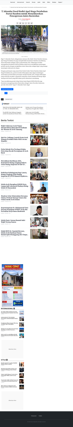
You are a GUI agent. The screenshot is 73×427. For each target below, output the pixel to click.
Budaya (54, 2)
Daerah (28, 2)
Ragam (60, 2)
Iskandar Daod (9, 99)
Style (43, 2)
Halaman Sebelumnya (7, 89)
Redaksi (40, 415)
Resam (33, 2)
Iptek (39, 2)
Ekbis (48, 2)
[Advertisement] (36, 252)
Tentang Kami (33, 415)
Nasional (12, 2)
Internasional (20, 2)
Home (3, 7)
